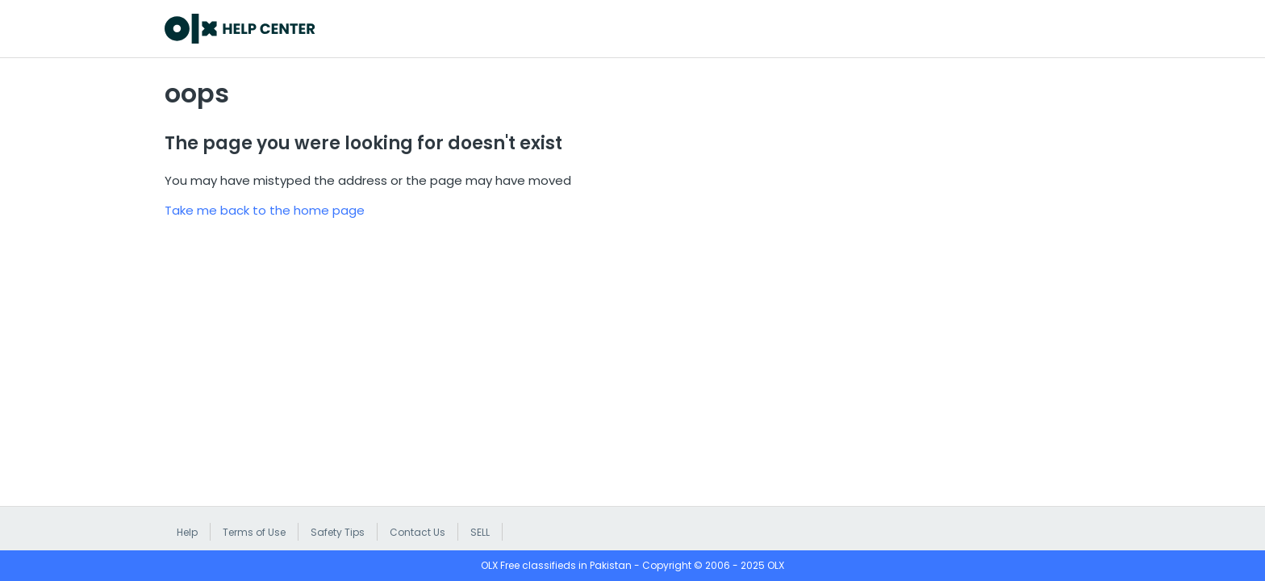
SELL (480, 532)
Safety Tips (338, 532)
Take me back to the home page (265, 210)
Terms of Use (254, 532)
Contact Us (417, 532)
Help (187, 532)
